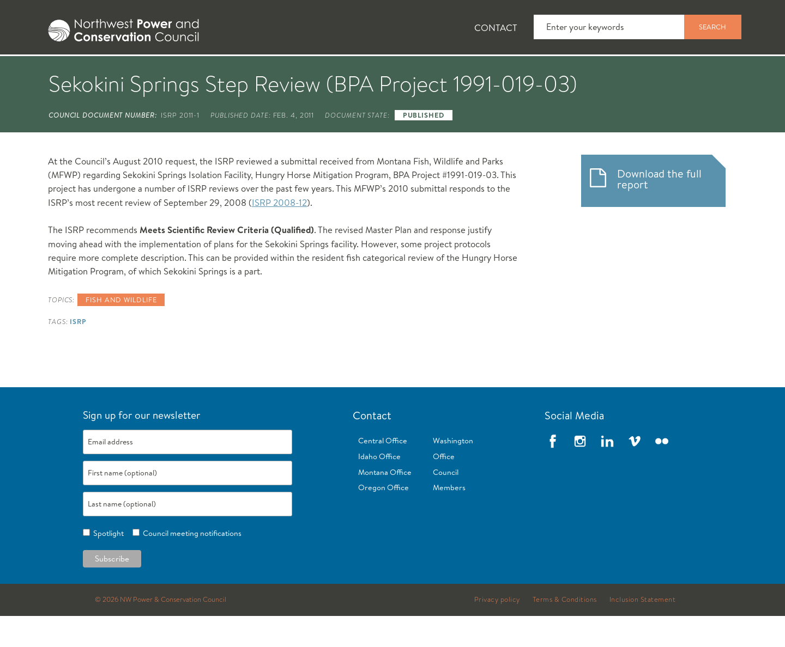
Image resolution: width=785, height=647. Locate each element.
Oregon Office (383, 519)
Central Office (382, 471)
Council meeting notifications (190, 564)
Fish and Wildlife (226, 71)
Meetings (433, 71)
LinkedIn (607, 472)
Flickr (662, 472)
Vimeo (634, 472)
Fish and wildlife (121, 330)
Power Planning (338, 71)
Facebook (553, 472)
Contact (495, 27)
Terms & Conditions (565, 631)
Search (712, 27)
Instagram (580, 472)
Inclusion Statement (642, 631)
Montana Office (385, 503)
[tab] (66, 70)
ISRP (78, 352)
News (137, 71)
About (74, 71)
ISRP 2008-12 (279, 233)
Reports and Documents (545, 71)
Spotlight (107, 564)
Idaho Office (379, 487)
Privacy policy (497, 631)
